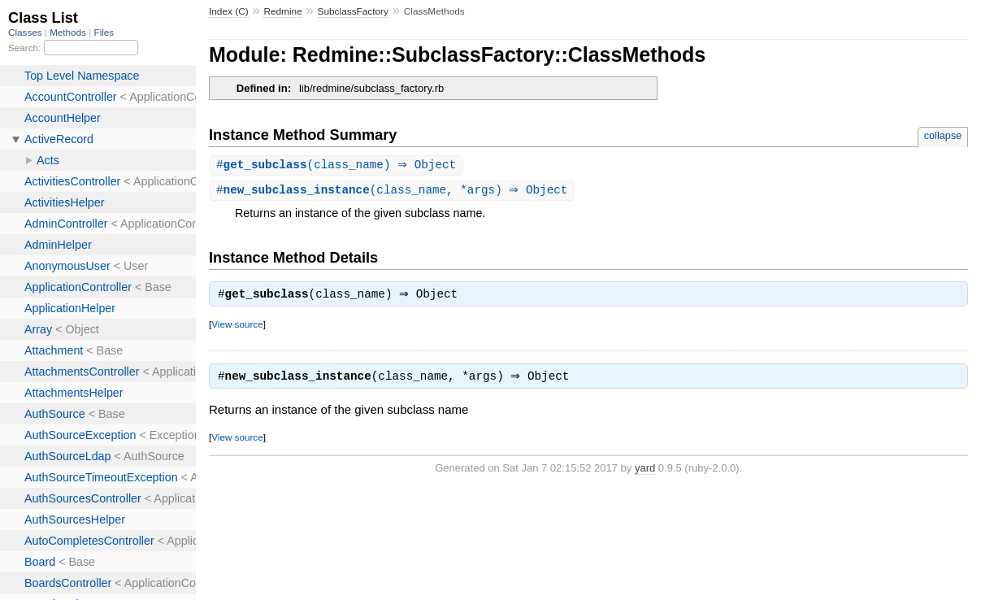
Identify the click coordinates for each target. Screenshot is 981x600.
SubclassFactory (353, 11)
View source (237, 327)
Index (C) (229, 11)
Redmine (282, 11)
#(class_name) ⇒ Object (338, 165)
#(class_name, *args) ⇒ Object (393, 191)
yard (645, 473)
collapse (943, 135)
